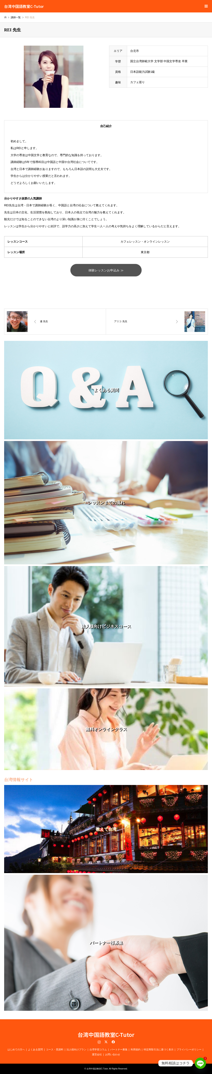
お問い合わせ (112, 1054)
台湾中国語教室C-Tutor (106, 1035)
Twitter (106, 1041)
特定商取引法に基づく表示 (158, 1049)
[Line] (200, 1063)
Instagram (99, 1041)
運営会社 (97, 1054)
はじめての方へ (16, 1049)
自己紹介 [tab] (106, 126)
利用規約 (136, 1049)
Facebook (112, 1041)
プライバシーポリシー (189, 1049)
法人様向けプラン (76, 1049)
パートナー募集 (119, 1049)
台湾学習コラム (98, 1049)
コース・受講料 (54, 1049)
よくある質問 (35, 1049)
